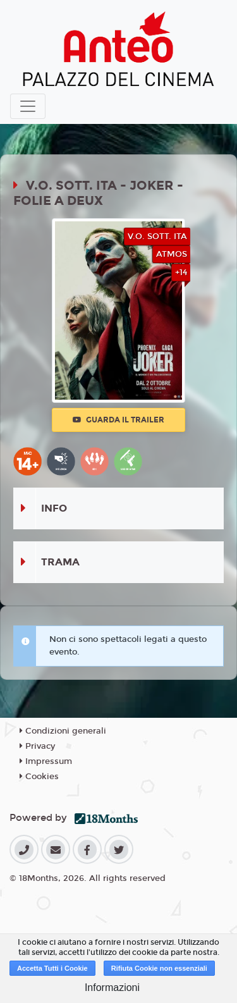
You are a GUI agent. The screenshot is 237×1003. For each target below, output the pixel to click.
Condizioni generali (63, 731)
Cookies (39, 777)
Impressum (46, 761)
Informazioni (112, 987)
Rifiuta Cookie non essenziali (159, 968)
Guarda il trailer (118, 419)
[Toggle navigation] (28, 106)
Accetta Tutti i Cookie (52, 968)
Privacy (37, 746)
